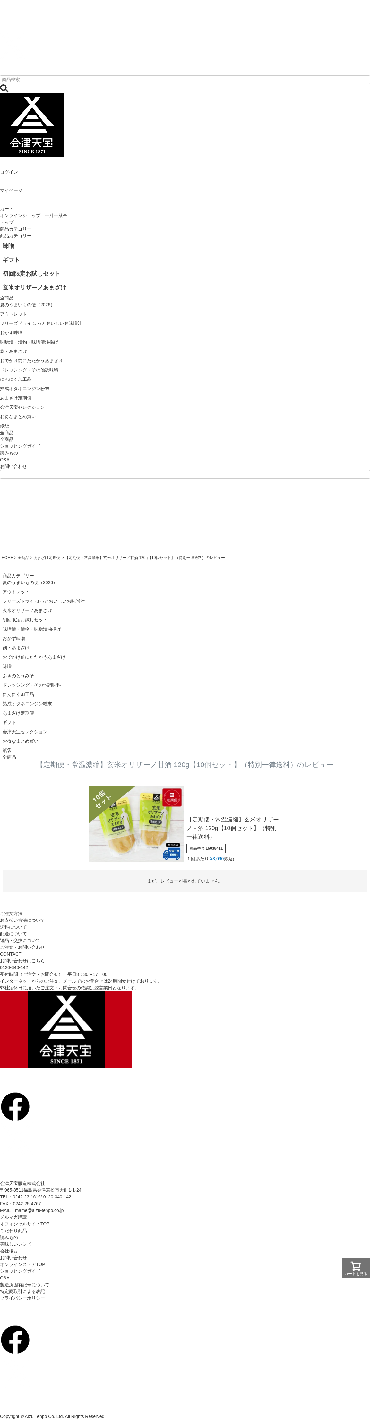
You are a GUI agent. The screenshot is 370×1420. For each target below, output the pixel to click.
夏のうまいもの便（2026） (30, 582)
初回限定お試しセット (25, 619)
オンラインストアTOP (22, 1264)
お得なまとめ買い (21, 741)
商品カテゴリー (15, 229)
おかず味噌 (14, 638)
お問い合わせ (13, 466)
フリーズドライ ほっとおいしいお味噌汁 (44, 601)
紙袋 (7, 750)
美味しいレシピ (15, 1244)
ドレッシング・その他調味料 (32, 685)
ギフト (9, 722)
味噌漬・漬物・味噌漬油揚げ (32, 629)
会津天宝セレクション (25, 731)
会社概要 (9, 1250)
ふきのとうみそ (18, 675)
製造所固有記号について (24, 1284)
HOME (7, 557)
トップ (6, 222)
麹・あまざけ (16, 647)
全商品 (6, 439)
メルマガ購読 (13, 1217)
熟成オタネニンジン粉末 (27, 703)
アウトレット (16, 591)
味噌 (7, 666)
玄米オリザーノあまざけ (27, 610)
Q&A (5, 459)
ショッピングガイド (20, 446)
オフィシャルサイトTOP (25, 1223)
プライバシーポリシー (22, 1298)
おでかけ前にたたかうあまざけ (34, 657)
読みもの (9, 452)
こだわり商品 (13, 1230)
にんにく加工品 (18, 694)
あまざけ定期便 (46, 557)
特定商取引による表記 (22, 1291)
